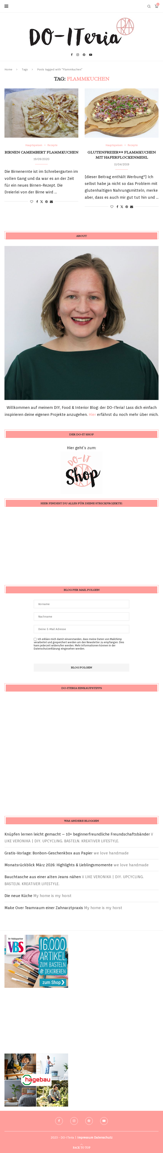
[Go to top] (81, 1147)
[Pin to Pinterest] (46, 201)
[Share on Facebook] (37, 201)
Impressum (85, 1137)
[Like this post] (31, 201)
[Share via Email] (51, 201)
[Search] (149, 6)
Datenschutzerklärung (47, 648)
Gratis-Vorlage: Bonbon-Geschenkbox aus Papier (48, 853)
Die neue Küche (18, 895)
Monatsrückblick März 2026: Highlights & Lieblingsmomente (58, 865)
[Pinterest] (84, 54)
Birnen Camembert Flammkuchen (41, 152)
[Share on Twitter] (41, 201)
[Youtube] (90, 54)
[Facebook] (72, 54)
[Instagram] (77, 54)
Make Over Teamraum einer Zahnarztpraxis (43, 908)
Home (8, 69)
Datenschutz (103, 1137)
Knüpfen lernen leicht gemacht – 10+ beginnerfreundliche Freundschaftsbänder (77, 834)
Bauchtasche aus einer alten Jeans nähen (42, 877)
